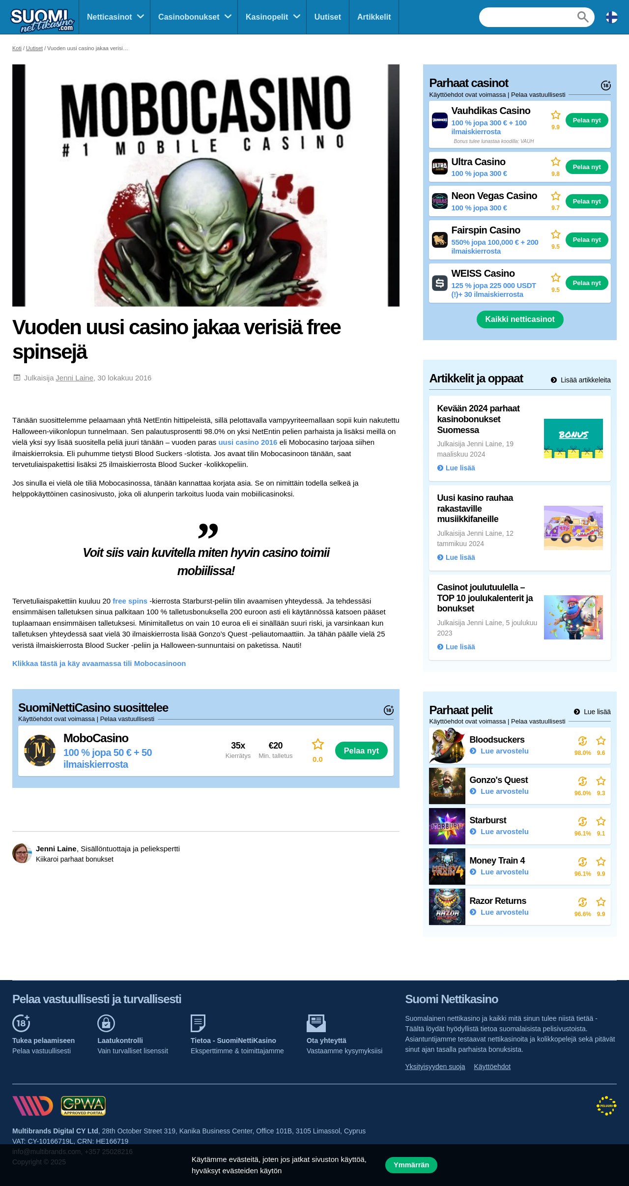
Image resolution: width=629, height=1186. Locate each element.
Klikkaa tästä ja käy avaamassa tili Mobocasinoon (99, 663)
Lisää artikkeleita (585, 380)
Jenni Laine (74, 378)
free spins (130, 601)
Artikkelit (374, 17)
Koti (17, 48)
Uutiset (327, 17)
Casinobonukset (188, 17)
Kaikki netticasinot (520, 319)
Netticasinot (109, 17)
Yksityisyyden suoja (435, 1066)
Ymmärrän (411, 1165)
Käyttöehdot (492, 1066)
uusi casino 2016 (247, 442)
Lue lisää (596, 712)
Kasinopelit (267, 17)
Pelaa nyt (361, 750)
